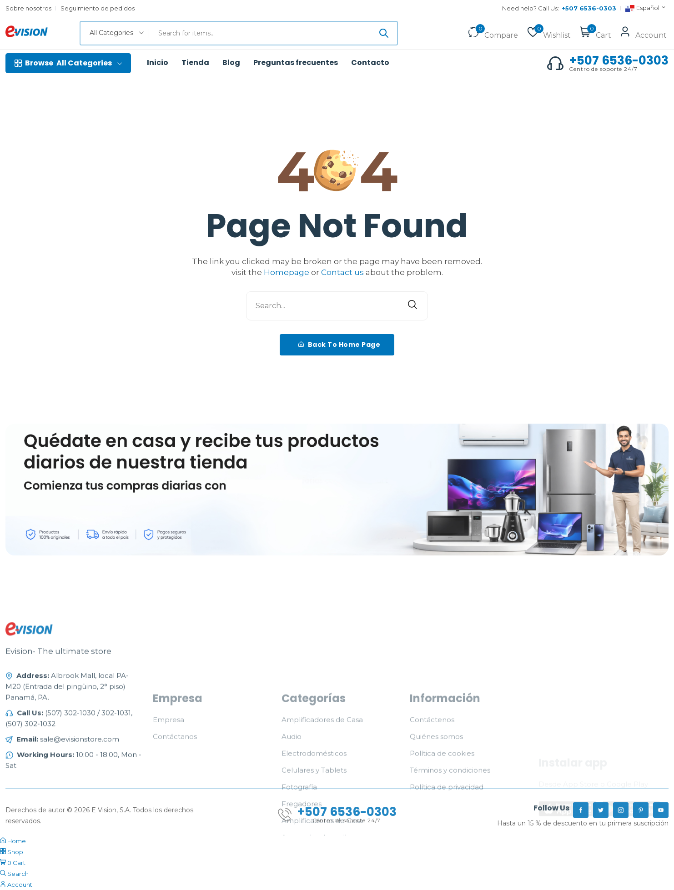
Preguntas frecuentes (295, 62)
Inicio (157, 62)
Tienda (195, 62)
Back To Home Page (339, 344)
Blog (231, 62)
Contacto (370, 62)
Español (645, 8)
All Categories (68, 63)
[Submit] (384, 33)
